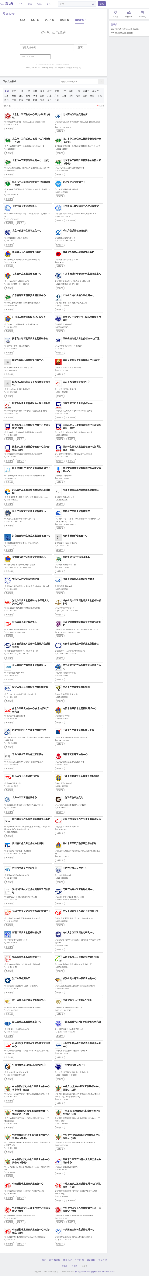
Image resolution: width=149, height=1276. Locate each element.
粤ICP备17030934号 (82, 1272)
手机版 (74, 1266)
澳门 (49, 100)
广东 (49, 96)
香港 (42, 100)
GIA (22, 19)
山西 (49, 91)
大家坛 (64, 1266)
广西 (57, 96)
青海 (21, 100)
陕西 (6, 100)
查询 (80, 47)
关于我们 (79, 1260)
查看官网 (9, 129)
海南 (78, 96)
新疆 (35, 100)
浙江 (21, 96)
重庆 (35, 91)
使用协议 (67, 1260)
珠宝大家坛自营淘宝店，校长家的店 (125, 29)
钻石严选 (49, 20)
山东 (78, 91)
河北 (42, 91)
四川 (71, 96)
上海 (21, 91)
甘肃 (14, 100)
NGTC (35, 19)
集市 (30, 4)
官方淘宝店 (54, 1260)
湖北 (35, 96)
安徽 (14, 96)
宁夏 (28, 100)
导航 (39, 4)
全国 (6, 91)
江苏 (6, 96)
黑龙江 (95, 91)
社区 (20, 4)
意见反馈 (102, 1260)
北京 (14, 91)
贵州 (85, 96)
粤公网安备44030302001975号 (102, 1272)
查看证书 (20, 223)
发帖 (102, 4)
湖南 (42, 96)
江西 (64, 96)
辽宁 (64, 91)
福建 (28, 96)
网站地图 (91, 1260)
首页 (44, 1260)
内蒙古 (86, 91)
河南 (57, 91)
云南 (92, 96)
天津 (28, 91)
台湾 (57, 100)
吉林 (71, 91)
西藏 (99, 96)
